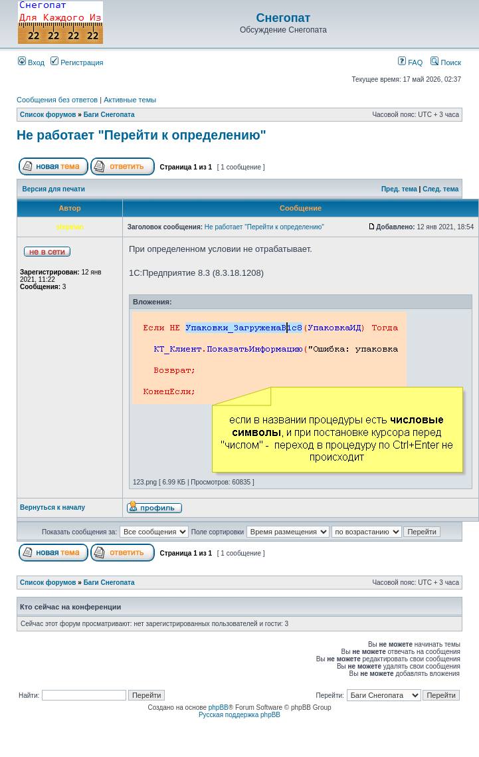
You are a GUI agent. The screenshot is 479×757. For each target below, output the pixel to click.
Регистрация (76, 62)
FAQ (410, 62)
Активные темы (130, 100)
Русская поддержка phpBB (239, 714)
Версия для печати (54, 189)
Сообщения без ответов (57, 100)
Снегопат (283, 18)
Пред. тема (399, 189)
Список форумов (48, 114)
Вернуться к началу (52, 507)
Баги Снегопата (109, 114)
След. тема (440, 189)
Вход (31, 62)
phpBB (219, 707)
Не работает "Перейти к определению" (141, 135)
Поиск (446, 62)
